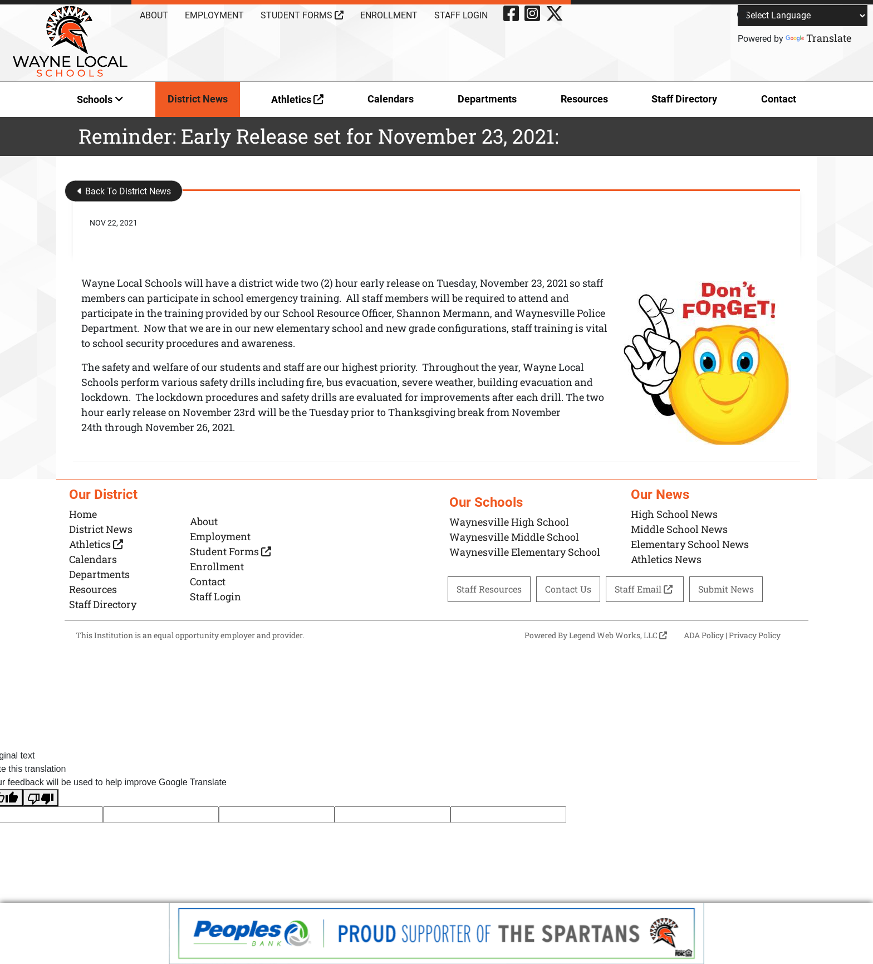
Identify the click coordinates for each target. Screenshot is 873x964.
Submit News (726, 589)
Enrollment (389, 15)
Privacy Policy (755, 635)
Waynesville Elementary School (524, 552)
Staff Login (461, 15)
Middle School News (679, 529)
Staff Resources (489, 589)
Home (83, 514)
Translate (818, 38)
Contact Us (568, 589)
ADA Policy (704, 635)
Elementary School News (690, 544)
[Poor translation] (40, 797)
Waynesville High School (509, 522)
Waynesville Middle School (514, 537)
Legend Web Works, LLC (618, 635)
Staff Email (645, 589)
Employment (214, 15)
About (154, 15)
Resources (584, 99)
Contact (778, 99)
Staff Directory (684, 99)
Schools (100, 99)
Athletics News (666, 559)
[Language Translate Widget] (802, 15)
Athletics (297, 99)
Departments (487, 99)
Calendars (390, 99)
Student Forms (302, 15)
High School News (674, 514)
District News (198, 99)
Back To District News (124, 191)
